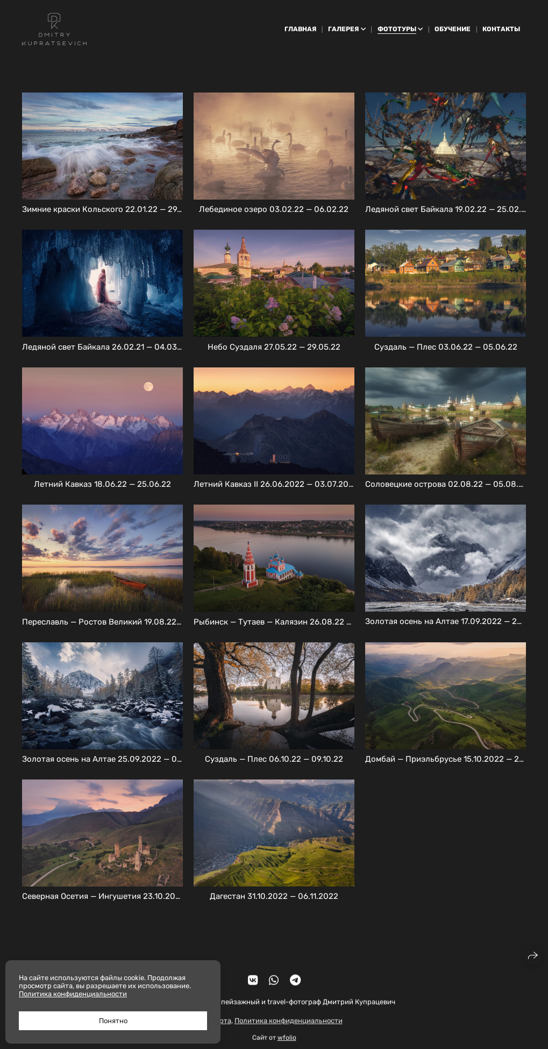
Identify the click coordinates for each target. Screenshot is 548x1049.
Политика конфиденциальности (288, 1027)
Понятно (113, 1021)
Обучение (453, 29)
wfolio (286, 1044)
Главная (300, 29)
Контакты (501, 29)
